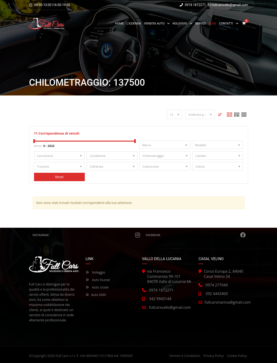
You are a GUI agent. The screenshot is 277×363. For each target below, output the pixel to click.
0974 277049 (216, 285)
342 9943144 (160, 298)
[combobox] (174, 114)
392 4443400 (216, 293)
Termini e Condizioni (184, 355)
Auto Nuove (97, 280)
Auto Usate (97, 287)
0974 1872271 (193, 5)
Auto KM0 (95, 294)
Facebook (196, 235)
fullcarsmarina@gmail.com (228, 302)
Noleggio (95, 272)
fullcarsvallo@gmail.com (230, 5)
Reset (59, 177)
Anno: (38, 146)
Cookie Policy (237, 355)
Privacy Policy (213, 355)
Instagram (86, 235)
